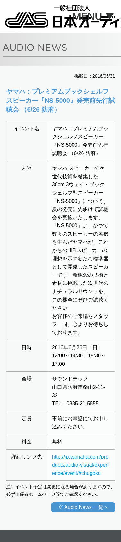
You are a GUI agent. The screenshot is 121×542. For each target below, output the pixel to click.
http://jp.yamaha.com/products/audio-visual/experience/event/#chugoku (80, 465)
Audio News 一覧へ (86, 507)
